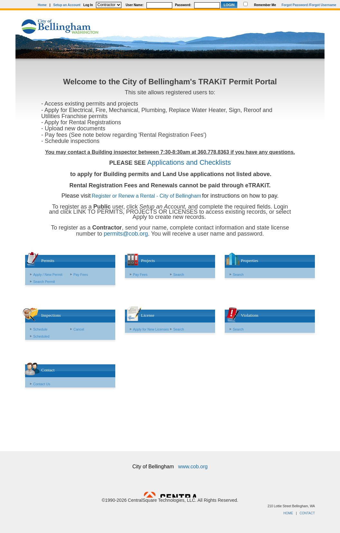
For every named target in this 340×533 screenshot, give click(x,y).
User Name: (135, 5)
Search (178, 274)
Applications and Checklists (189, 162)
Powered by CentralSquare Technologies (170, 495)
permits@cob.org (126, 233)
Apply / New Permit (47, 274)
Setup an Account (66, 5)
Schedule (40, 329)
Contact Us (41, 384)
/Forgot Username (322, 5)
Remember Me (265, 5)
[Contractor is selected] (108, 5)
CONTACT (307, 513)
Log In (88, 5)
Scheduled (41, 336)
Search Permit (44, 282)
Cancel (78, 329)
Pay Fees (80, 274)
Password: (183, 5)
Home (42, 5)
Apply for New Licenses (151, 329)
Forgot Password (294, 5)
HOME (288, 513)
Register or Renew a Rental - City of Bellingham (146, 196)
